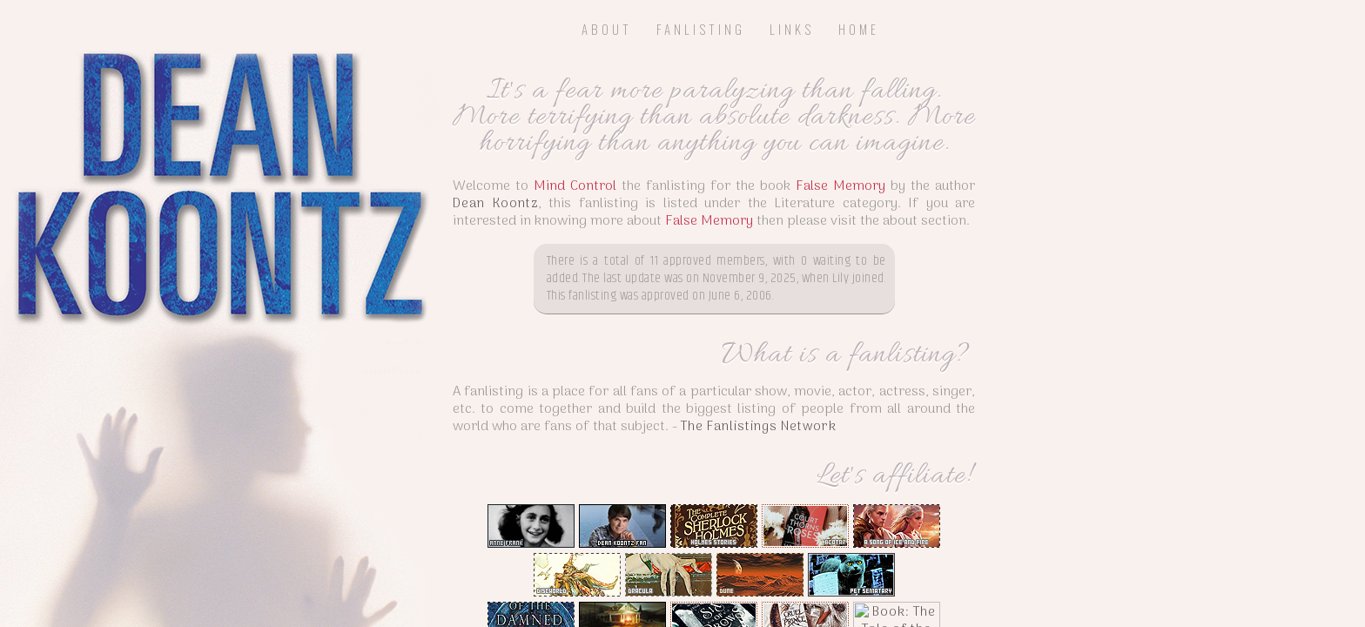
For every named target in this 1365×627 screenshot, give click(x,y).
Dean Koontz (573, 229)
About (607, 28)
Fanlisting (700, 28)
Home (858, 28)
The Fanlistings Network (863, 470)
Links (792, 28)
